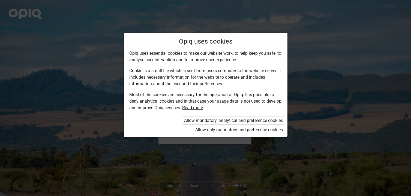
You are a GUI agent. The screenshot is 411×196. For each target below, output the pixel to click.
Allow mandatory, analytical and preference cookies (233, 120)
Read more (192, 107)
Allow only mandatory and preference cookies (239, 129)
